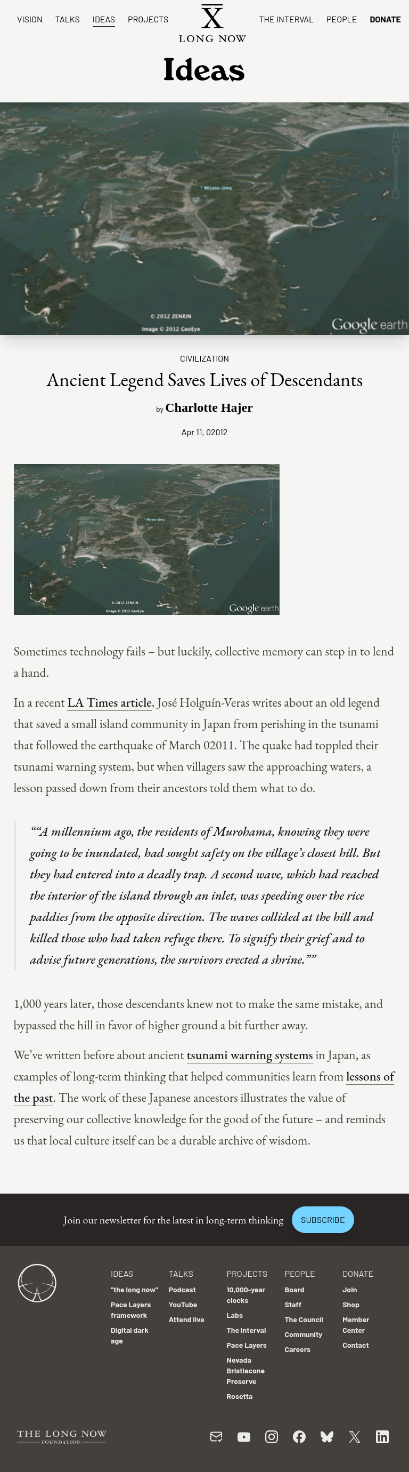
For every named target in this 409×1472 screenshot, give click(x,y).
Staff (292, 1304)
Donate (385, 19)
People (341, 19)
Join (349, 1289)
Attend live (186, 1319)
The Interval (286, 19)
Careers (297, 1349)
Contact (355, 1344)
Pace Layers (247, 1344)
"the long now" (134, 1289)
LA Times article (109, 702)
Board (294, 1289)
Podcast (182, 1289)
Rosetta (240, 1396)
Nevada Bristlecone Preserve (246, 1370)
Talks (67, 19)
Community (303, 1334)
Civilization (204, 358)
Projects (148, 19)
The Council (303, 1319)
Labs (235, 1314)
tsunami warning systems (250, 1054)
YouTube (183, 1304)
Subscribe (323, 1219)
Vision (30, 19)
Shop (350, 1304)
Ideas (104, 19)
